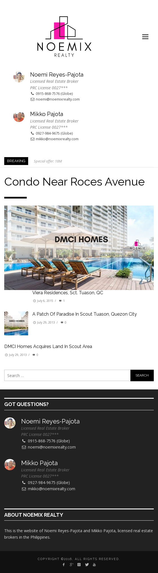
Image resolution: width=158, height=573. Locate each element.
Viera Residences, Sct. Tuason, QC (67, 292)
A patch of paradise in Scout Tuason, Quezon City (84, 314)
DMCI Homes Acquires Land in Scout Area (48, 346)
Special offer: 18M (48, 161)
